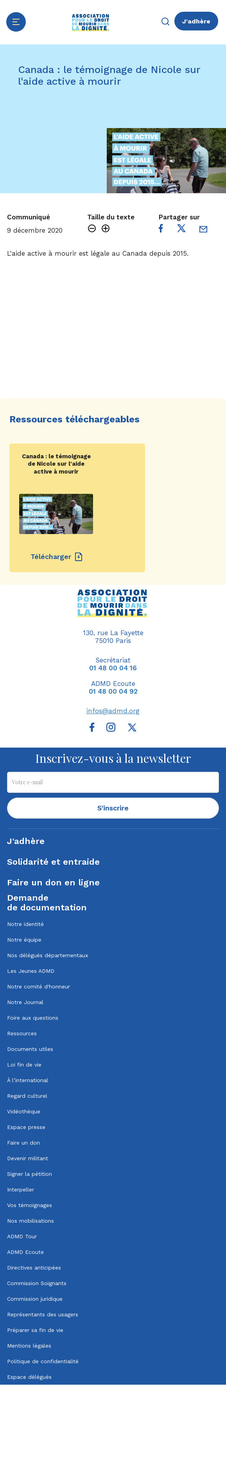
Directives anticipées (34, 1267)
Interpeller (20, 1189)
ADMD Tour (22, 1236)
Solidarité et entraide (53, 862)
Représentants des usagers (42, 1314)
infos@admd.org (113, 711)
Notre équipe (24, 940)
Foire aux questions (32, 1018)
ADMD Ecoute (25, 1252)
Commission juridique (35, 1299)
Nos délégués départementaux (47, 955)
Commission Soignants (36, 1283)
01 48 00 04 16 (113, 668)
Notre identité (25, 924)
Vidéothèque (23, 1111)
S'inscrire (113, 808)
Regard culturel (27, 1096)
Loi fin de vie (24, 1064)
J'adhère (196, 21)
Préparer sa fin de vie (35, 1330)
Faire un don (23, 1143)
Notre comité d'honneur (38, 986)
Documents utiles (30, 1049)
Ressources (22, 1033)
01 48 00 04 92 (113, 691)
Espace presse (26, 1127)
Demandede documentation (47, 902)
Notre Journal (25, 1002)
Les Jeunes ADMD (30, 971)
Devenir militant (27, 1158)
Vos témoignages (29, 1205)
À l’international (27, 1080)
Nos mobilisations (30, 1221)
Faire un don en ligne (53, 882)
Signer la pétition (29, 1174)
